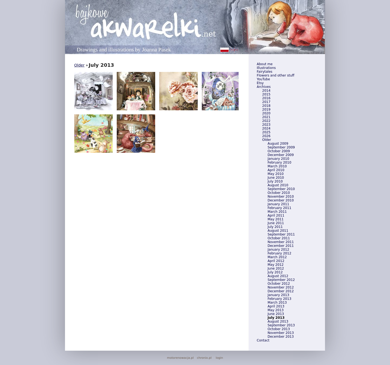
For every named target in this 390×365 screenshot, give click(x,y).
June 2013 (276, 314)
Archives (264, 87)
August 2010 (278, 185)
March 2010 (277, 166)
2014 (266, 90)
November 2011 (281, 242)
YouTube (263, 79)
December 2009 (281, 155)
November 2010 (281, 196)
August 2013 (278, 321)
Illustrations (266, 68)
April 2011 (276, 215)
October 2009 (279, 151)
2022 (266, 121)
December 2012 (281, 291)
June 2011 (276, 223)
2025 (266, 132)
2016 (266, 98)
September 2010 (281, 189)
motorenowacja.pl (180, 358)
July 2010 (275, 181)
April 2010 (276, 170)
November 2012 (281, 287)
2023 (266, 125)
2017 (266, 102)
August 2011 (278, 231)
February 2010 (279, 162)
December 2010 (281, 200)
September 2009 (281, 147)
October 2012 (279, 284)
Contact (263, 340)
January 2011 (278, 204)
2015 (266, 94)
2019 (266, 109)
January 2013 (278, 295)
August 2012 (278, 276)
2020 (266, 113)
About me (264, 64)
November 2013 (281, 333)
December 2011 (281, 246)
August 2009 (278, 143)
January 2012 (278, 249)
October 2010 (279, 193)
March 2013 (277, 302)
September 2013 (281, 325)
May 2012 (276, 265)
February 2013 (279, 299)
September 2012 (281, 280)
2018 (266, 106)
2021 (266, 117)
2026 (266, 136)
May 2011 (276, 219)
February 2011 (279, 208)
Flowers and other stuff (275, 75)
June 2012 (276, 268)
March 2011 (277, 212)
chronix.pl (204, 358)
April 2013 (276, 306)
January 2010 (278, 159)
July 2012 (275, 272)
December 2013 (281, 337)
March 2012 (277, 257)
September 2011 (281, 234)
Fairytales (264, 72)
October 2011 (279, 238)
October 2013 (279, 329)
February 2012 (279, 253)
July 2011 (275, 227)
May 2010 (276, 174)
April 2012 (276, 261)
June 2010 (276, 178)
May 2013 (276, 310)
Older (266, 140)
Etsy (260, 83)
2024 (266, 128)
